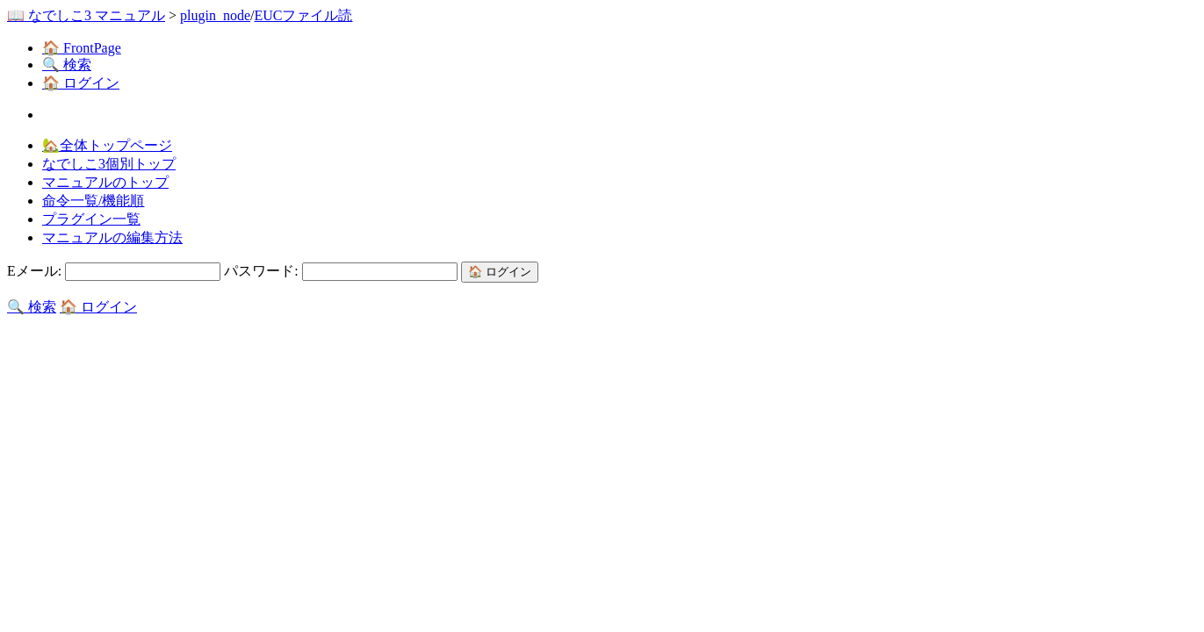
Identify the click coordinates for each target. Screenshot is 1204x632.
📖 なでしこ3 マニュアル (86, 15)
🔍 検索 (66, 64)
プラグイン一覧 (91, 219)
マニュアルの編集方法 (112, 237)
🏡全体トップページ (107, 145)
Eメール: (115, 270)
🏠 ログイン (80, 82)
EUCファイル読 (303, 15)
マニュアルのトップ (105, 182)
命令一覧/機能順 (93, 200)
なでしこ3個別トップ (109, 163)
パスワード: (342, 270)
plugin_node (215, 15)
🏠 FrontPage (81, 47)
